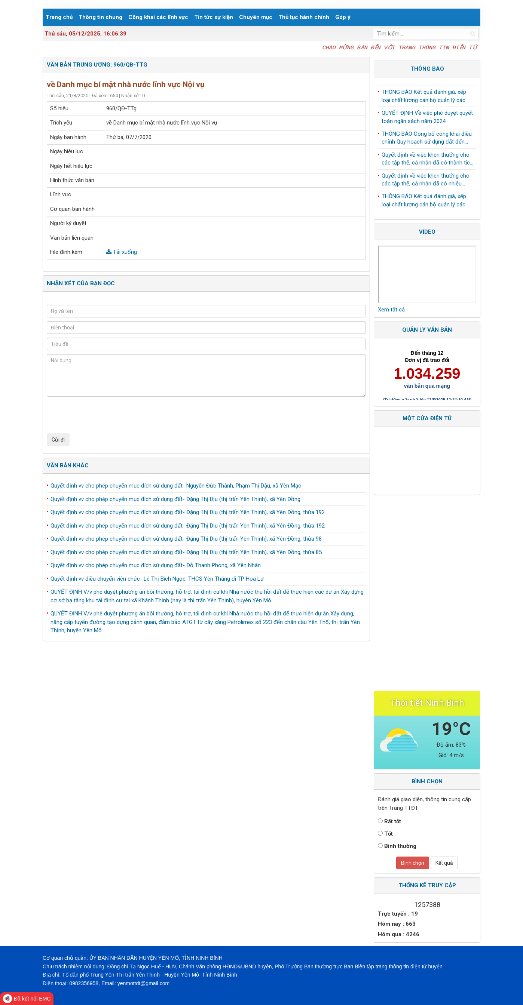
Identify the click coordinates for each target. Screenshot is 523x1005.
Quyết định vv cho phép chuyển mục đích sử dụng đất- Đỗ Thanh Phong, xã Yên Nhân (156, 565)
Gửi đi (58, 440)
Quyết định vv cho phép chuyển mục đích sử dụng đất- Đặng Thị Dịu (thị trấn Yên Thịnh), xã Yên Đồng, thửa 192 (188, 512)
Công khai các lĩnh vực (158, 17)
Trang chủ (59, 17)
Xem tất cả (391, 309)
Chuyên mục (255, 17)
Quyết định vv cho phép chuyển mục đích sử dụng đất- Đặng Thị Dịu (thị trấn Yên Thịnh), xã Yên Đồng (175, 499)
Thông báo (427, 68)
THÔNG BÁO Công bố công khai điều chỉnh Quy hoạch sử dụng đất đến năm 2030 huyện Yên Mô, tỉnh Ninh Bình (427, 140)
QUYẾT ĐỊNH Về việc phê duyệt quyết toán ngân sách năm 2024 (427, 118)
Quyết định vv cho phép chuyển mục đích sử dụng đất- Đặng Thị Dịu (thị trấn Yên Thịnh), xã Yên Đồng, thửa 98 (186, 538)
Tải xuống (121, 252)
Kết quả (444, 863)
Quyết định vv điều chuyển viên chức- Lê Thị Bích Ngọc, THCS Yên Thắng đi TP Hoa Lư (157, 578)
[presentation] (103, 415)
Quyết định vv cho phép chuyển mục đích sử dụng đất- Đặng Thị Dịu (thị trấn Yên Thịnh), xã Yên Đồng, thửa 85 (186, 552)
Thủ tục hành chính (303, 17)
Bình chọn (412, 863)
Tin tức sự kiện (213, 17)
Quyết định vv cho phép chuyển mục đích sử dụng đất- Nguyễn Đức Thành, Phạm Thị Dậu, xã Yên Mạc (176, 485)
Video (427, 231)
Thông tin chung (100, 17)
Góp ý (343, 17)
